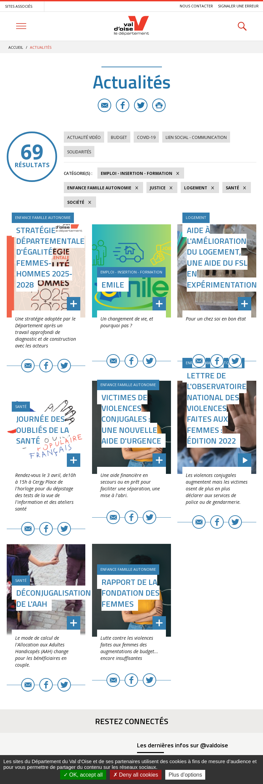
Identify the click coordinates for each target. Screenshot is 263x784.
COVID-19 (146, 137)
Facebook (122, 105)
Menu (21, 26)
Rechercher (242, 26)
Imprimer (159, 105)
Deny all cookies (135, 775)
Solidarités (79, 152)
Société (75, 202)
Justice (158, 188)
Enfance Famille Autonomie (99, 188)
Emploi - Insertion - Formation (136, 173)
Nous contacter (196, 5)
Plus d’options (185, 775)
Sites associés (18, 6)
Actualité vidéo (84, 137)
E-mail (104, 105)
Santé (232, 188)
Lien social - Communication (196, 137)
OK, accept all (83, 775)
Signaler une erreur (238, 5)
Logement (195, 188)
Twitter (140, 105)
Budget (119, 137)
